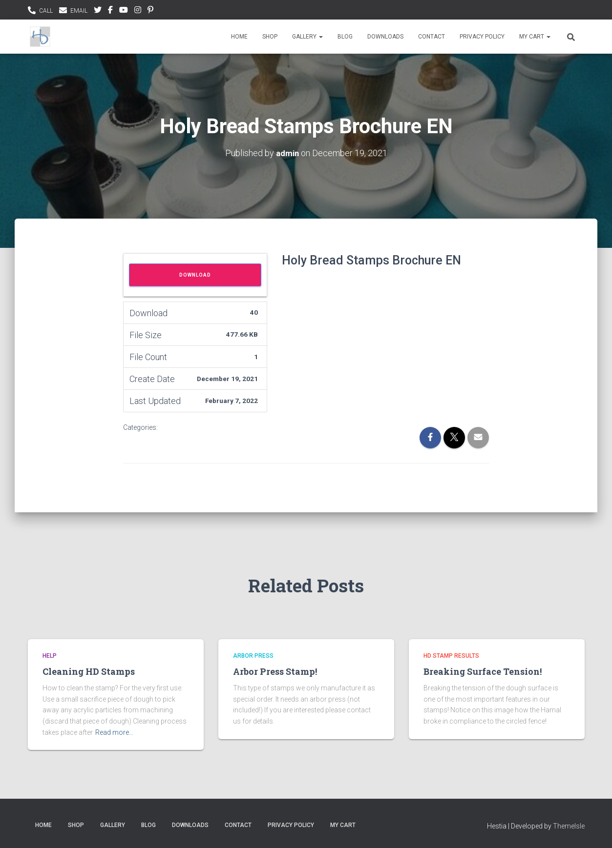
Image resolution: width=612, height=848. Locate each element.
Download (195, 275)
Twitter (98, 11)
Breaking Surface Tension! (482, 671)
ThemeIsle (569, 826)
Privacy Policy (482, 36)
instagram (137, 11)
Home (239, 36)
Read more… (114, 732)
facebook (110, 11)
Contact (431, 36)
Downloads (385, 36)
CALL (46, 10)
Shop (269, 36)
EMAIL (78, 10)
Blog (345, 36)
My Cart (534, 36)
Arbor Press (253, 655)
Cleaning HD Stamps (88, 671)
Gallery (307, 36)
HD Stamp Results (451, 655)
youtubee (123, 11)
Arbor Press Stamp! (275, 671)
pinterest (150, 11)
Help (49, 655)
